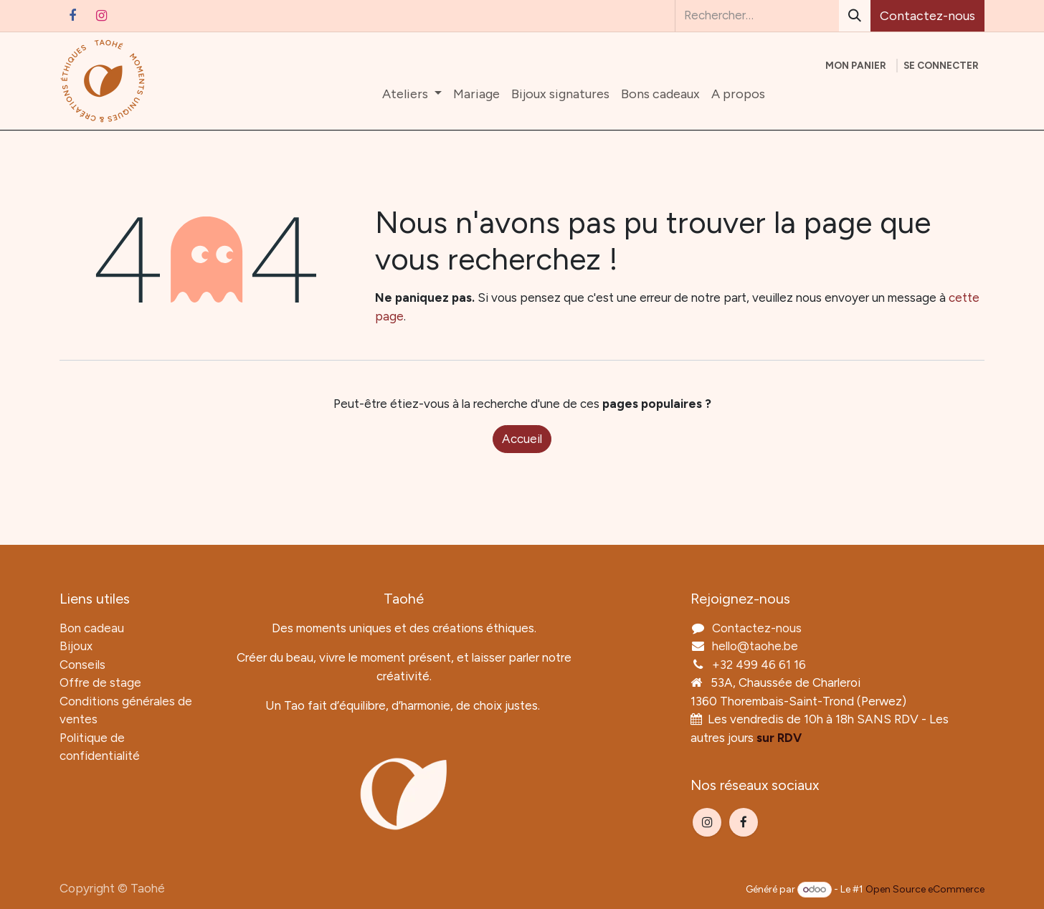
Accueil (522, 439)
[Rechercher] (854, 16)
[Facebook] (72, 16)
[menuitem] (411, 94)
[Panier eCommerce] (856, 65)
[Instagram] (101, 16)
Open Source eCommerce (924, 889)
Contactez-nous (927, 16)
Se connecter (941, 65)
